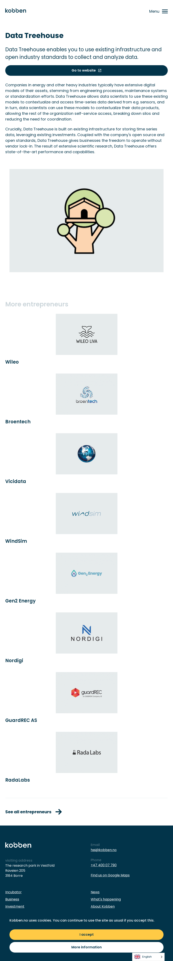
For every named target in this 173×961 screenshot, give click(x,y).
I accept (87, 934)
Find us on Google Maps (110, 875)
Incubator (13, 892)
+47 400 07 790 (104, 865)
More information (86, 947)
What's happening (106, 899)
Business (12, 899)
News (95, 892)
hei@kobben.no (104, 849)
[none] (148, 957)
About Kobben (103, 906)
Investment (14, 906)
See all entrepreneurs (33, 812)
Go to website (87, 70)
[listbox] (148, 957)
